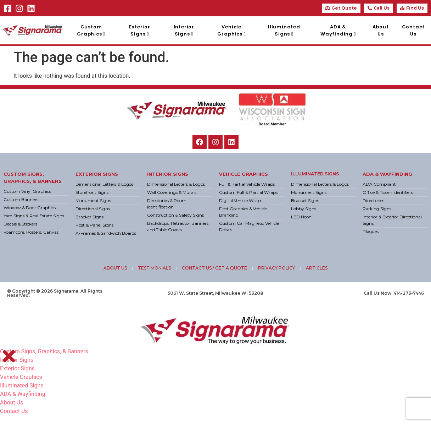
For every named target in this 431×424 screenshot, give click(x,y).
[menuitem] (91, 30)
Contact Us (14, 411)
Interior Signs (167, 174)
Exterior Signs (96, 174)
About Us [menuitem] (381, 30)
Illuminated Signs (315, 173)
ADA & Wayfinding (387, 174)
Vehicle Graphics (243, 174)
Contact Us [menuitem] (413, 30)
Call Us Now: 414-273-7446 (394, 293)
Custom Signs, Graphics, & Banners (44, 351)
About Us (11, 402)
